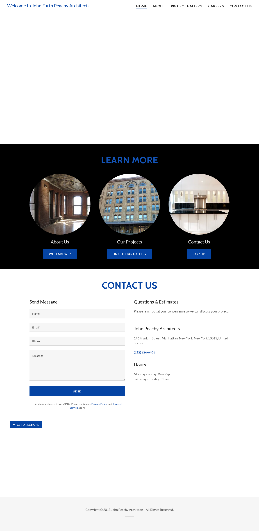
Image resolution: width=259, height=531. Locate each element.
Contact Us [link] (241, 6)
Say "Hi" (199, 254)
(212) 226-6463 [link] (144, 352)
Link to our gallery (129, 254)
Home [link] (141, 6)
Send (77, 391)
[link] (48, 6)
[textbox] (77, 313)
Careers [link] (216, 6)
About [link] (159, 6)
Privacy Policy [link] (99, 403)
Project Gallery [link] (187, 6)
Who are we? (60, 254)
